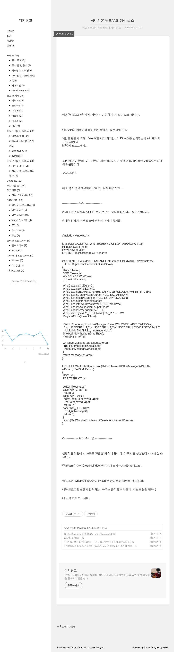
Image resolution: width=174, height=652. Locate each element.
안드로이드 (19, 290)
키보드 (17, 145)
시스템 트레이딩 (21, 116)
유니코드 (18, 275)
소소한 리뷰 (15, 141)
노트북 (17, 151)
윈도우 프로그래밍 (23, 250)
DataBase (14, 226)
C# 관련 (17, 310)
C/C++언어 (15, 245)
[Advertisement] (25, 71)
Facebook (81, 647)
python (16, 201)
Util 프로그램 (15, 316)
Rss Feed (61, 647)
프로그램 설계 (16, 231)
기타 (15, 171)
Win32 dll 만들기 (72, 538)
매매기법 (18, 130)
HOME (10, 31)
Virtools (17, 305)
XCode (16, 296)
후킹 (15, 281)
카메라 (16, 166)
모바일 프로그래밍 (18, 286)
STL (15, 270)
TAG (9, 36)
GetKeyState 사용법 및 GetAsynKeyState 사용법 (88, 534)
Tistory (147, 647)
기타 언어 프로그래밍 (20, 301)
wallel (165, 647)
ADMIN (10, 40)
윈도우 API (19, 255)
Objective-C (19, 196)
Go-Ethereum (20, 136)
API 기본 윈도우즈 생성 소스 (112, 20)
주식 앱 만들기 (21, 110)
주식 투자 (18, 105)
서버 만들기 (20, 211)
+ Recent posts (66, 626)
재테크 (13, 101)
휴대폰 (16, 156)
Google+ (100, 647)
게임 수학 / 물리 (21, 240)
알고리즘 (13, 235)
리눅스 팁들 (20, 181)
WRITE (10, 45)
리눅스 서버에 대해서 (20, 176)
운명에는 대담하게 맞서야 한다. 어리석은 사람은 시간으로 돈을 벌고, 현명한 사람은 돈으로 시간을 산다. (107, 577)
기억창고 (25, 20)
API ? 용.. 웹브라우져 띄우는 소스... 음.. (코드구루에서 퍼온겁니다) (97, 542)
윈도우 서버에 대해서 (20, 206)
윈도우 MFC (20, 260)
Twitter (73, 647)
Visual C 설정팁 (21, 265)
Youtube (91, 647)
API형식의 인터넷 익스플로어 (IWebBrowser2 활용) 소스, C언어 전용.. (98, 546)
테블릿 (16, 161)
